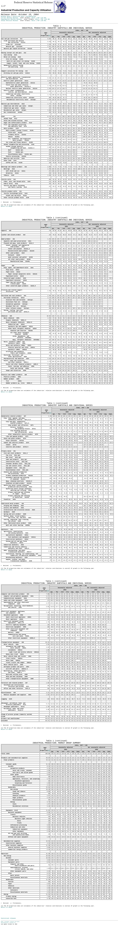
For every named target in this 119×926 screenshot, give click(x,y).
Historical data (18, 16)
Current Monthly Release (9, 18)
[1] (49, 35)
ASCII (33, 18)
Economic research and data (12, 921)
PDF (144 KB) (41, 18)
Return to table (6, 206)
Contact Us (12, 922)
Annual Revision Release (9, 20)
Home (2, 921)
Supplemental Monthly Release (11, 19)
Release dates (6, 16)
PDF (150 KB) (41, 20)
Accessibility (4, 922)
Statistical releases (8, 918)
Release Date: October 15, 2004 (6, 24)
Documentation (31, 16)
